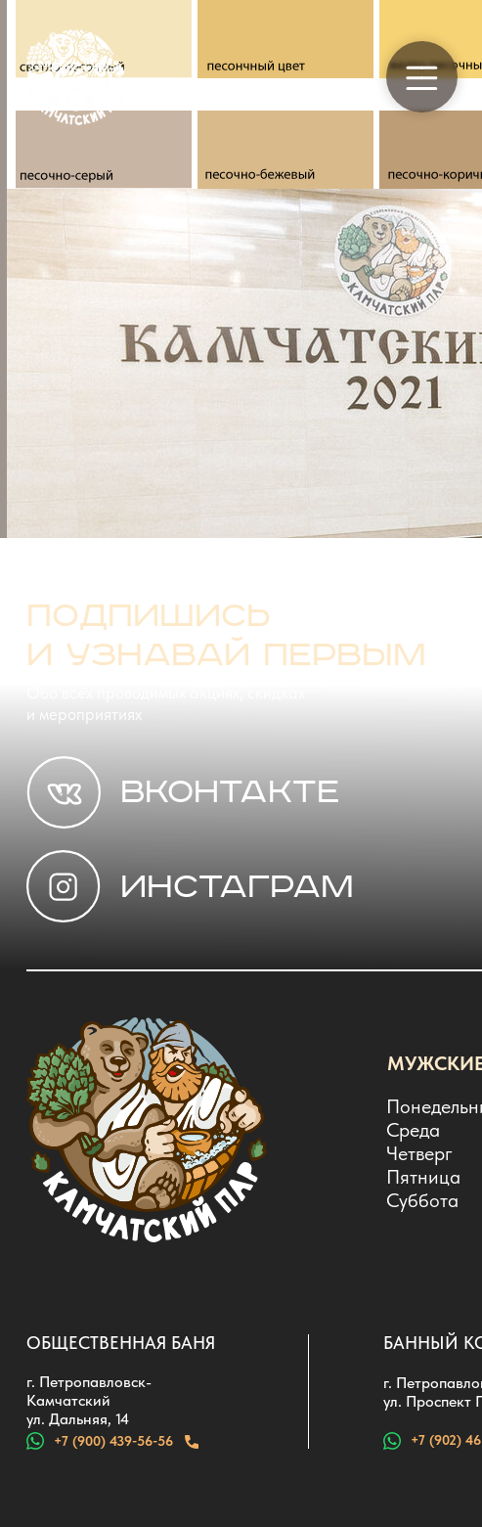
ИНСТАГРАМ (237, 887)
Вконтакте (230, 793)
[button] (421, 76)
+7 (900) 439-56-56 (113, 1441)
